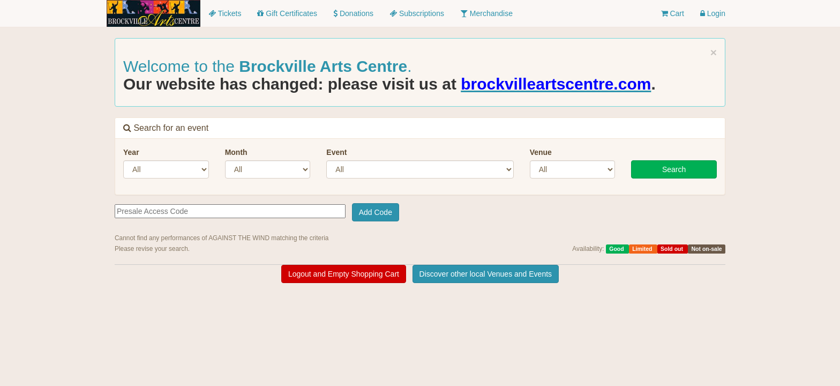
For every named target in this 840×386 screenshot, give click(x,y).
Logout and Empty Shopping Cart (343, 274)
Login (712, 13)
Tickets (224, 13)
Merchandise (486, 13)
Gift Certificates (287, 13)
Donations (353, 13)
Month (236, 152)
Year (131, 152)
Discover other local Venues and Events (485, 274)
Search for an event (165, 127)
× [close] (713, 52)
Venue (541, 152)
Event (336, 152)
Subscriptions (416, 13)
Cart (672, 13)
